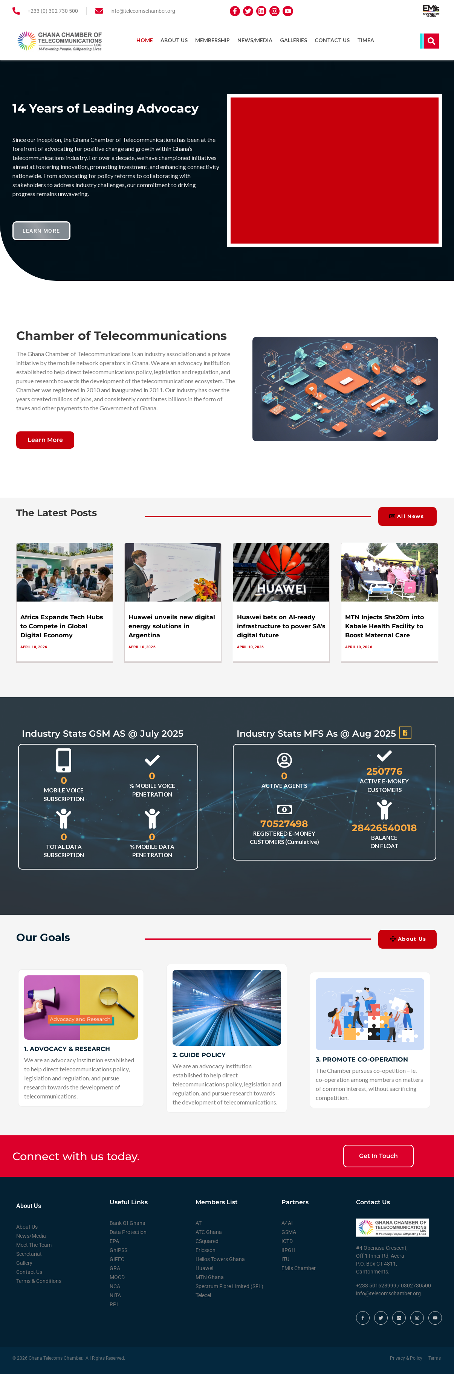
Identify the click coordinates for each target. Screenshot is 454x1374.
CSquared (207, 1240)
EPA (114, 1240)
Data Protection (128, 1231)
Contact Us (332, 40)
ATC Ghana (209, 1231)
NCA (115, 1286)
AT (199, 1222)
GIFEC (117, 1258)
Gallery (24, 1262)
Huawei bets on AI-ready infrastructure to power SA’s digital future (281, 625)
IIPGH (288, 1249)
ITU (285, 1258)
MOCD (117, 1276)
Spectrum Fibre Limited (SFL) (229, 1286)
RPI (114, 1304)
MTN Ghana (210, 1276)
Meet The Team (34, 1244)
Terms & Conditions (38, 1280)
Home (144, 40)
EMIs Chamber (298, 1267)
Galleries (293, 40)
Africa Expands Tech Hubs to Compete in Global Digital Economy (61, 625)
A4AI (287, 1222)
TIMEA (365, 40)
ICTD (287, 1240)
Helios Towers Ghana (220, 1258)
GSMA (288, 1231)
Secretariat (29, 1253)
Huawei (204, 1267)
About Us (174, 40)
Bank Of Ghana (127, 1222)
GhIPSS (118, 1249)
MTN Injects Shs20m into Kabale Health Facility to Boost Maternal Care (384, 625)
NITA (115, 1295)
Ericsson (206, 1249)
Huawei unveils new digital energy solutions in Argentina (171, 625)
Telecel (203, 1295)
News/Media (254, 40)
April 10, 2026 (33, 646)
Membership (212, 40)
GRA (115, 1267)
